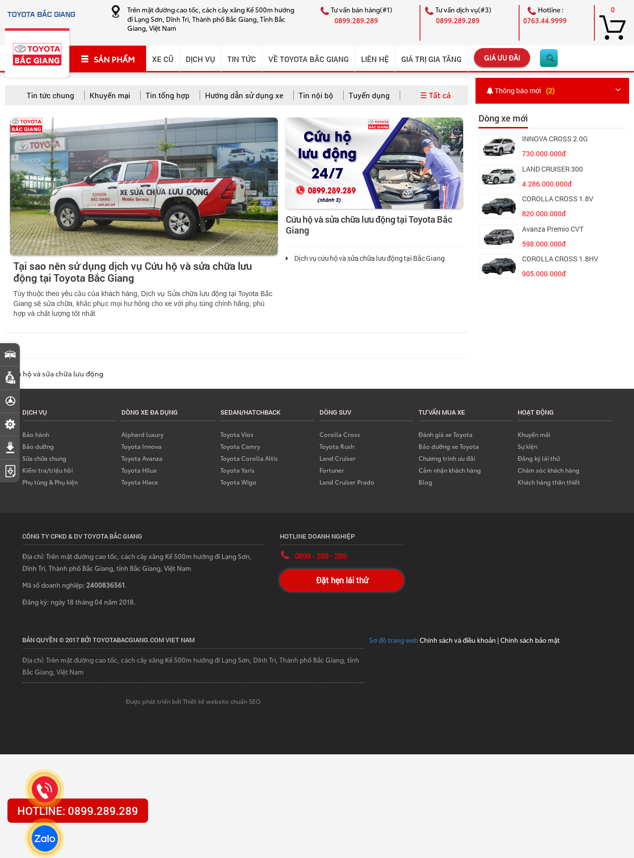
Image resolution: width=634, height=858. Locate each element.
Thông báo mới (522, 90)
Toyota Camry (240, 446)
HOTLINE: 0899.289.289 (77, 810)
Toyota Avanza (141, 458)
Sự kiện (527, 446)
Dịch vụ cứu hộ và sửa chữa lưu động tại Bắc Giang (365, 258)
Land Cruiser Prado (346, 482)
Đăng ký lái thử (539, 458)
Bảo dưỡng (38, 446)
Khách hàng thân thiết (549, 482)
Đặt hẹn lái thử (342, 580)
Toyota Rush (336, 446)
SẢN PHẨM (108, 59)
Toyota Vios (237, 434)
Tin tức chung (50, 95)
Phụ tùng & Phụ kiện (50, 482)
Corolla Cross (339, 434)
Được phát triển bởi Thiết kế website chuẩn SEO (193, 701)
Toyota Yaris (237, 470)
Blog (425, 482)
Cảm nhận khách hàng (450, 470)
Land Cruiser (337, 458)
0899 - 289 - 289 (320, 556)
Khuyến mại (110, 95)
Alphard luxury (142, 434)
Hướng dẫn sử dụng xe (244, 95)
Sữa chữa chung (44, 458)
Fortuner (331, 470)
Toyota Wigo (238, 482)
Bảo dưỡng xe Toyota (449, 446)
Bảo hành (35, 434)
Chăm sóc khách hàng (549, 470)
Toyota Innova (141, 446)
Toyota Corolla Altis (249, 458)
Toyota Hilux (139, 470)
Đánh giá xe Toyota (446, 434)
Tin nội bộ (316, 95)
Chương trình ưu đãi (447, 458)
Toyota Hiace (139, 482)
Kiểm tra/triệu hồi (47, 470)
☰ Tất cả (435, 94)
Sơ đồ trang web (394, 639)
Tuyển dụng (369, 95)
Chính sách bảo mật (530, 639)
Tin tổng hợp (168, 95)
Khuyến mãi (534, 434)
